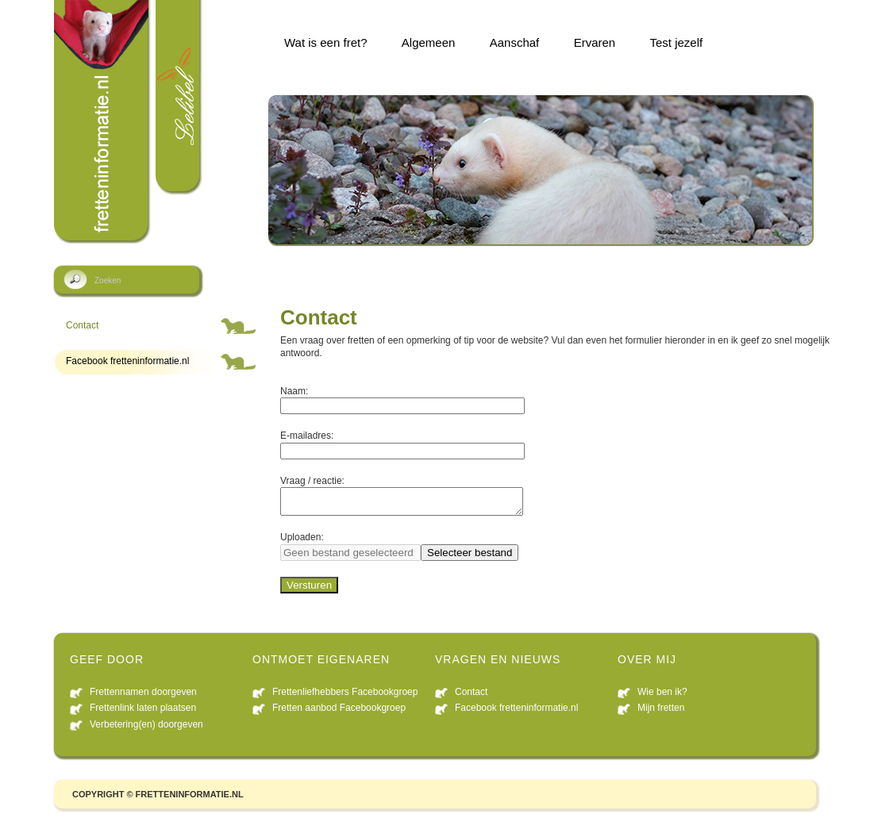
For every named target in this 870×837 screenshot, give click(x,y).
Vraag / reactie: (312, 480)
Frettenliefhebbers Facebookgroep (345, 696)
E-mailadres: (306, 435)
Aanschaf (515, 42)
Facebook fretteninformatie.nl (127, 361)
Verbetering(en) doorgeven (146, 729)
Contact (82, 325)
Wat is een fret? (326, 42)
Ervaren (595, 42)
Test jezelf (676, 42)
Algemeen (429, 42)
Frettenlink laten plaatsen (143, 712)
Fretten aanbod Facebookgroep (339, 712)
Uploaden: (302, 541)
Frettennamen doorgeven (143, 696)
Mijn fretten (660, 712)
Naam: (294, 391)
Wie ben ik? (662, 696)
